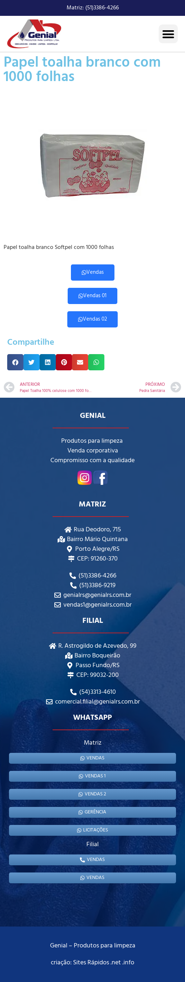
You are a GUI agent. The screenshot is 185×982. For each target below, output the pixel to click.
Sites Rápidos (91, 963)
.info (128, 963)
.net (115, 963)
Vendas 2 (92, 794)
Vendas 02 (92, 319)
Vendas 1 (92, 776)
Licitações (92, 830)
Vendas (93, 272)
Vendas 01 (92, 295)
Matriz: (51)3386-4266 (93, 8)
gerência (92, 812)
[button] (168, 34)
